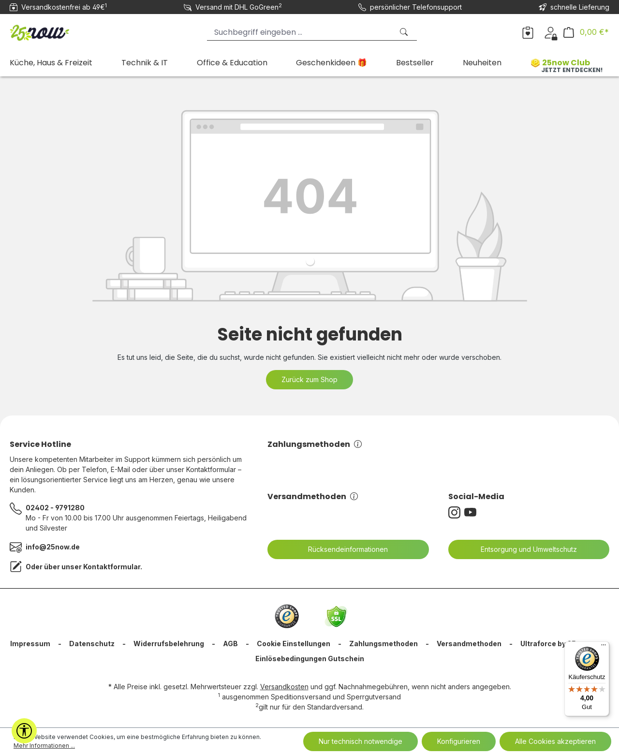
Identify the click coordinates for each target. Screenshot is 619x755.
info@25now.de (53, 547)
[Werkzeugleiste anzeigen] (24, 730)
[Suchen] (405, 32)
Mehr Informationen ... (44, 745)
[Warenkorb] (586, 32)
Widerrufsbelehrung (168, 643)
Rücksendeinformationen (342, 549)
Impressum (30, 643)
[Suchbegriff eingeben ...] (300, 32)
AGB (230, 643)
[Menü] (603, 647)
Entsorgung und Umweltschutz (523, 549)
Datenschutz (92, 643)
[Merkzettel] (527, 32)
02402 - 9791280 (55, 507)
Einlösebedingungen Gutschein (309, 658)
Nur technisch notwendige (360, 741)
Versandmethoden (312, 496)
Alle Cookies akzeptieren (555, 741)
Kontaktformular (111, 567)
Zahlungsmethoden (314, 444)
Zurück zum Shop (309, 379)
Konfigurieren (458, 741)
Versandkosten (284, 686)
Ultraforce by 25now (555, 643)
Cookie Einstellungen (293, 643)
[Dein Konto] (550, 32)
